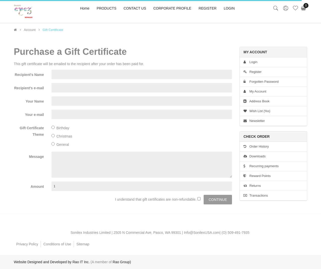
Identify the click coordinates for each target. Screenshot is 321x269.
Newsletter (254, 121)
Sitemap (82, 244)
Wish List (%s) (257, 111)
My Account (255, 91)
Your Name (35, 101)
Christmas (61, 136)
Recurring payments (261, 166)
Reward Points (257, 176)
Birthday (60, 128)
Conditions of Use (57, 244)
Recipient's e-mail (29, 88)
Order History (256, 146)
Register (253, 72)
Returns (252, 186)
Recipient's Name (29, 75)
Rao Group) (122, 262)
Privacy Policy (27, 244)
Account (30, 30)
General (60, 144)
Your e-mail (34, 115)
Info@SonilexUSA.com (202, 233)
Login (250, 62)
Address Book (257, 101)
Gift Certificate (53, 30)
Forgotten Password (261, 81)
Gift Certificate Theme (32, 131)
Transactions (256, 195)
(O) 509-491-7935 (235, 233)
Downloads (255, 156)
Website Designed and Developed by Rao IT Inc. (52, 262)
